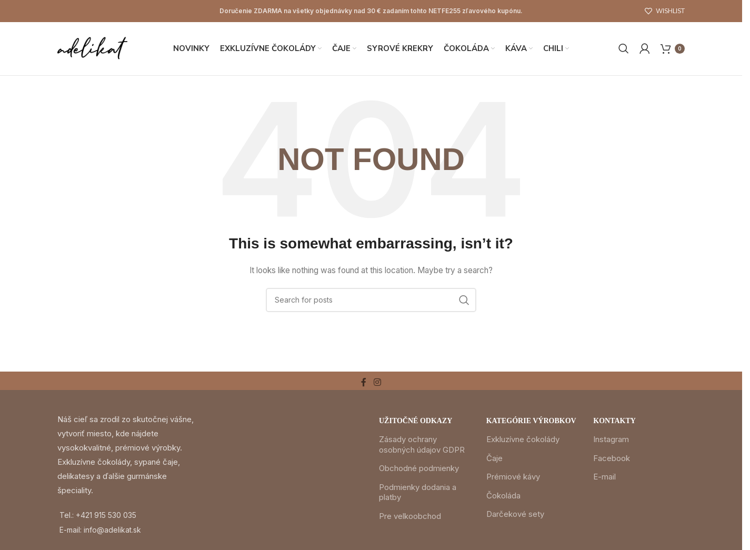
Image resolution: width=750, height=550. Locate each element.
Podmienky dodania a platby (417, 494)
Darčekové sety (515, 516)
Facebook (611, 460)
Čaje (494, 460)
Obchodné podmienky (419, 470)
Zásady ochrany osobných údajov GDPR (422, 446)
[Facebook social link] (363, 384)
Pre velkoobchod (410, 518)
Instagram (611, 441)
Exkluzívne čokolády (522, 441)
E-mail (604, 479)
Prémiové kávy (513, 479)
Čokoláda (503, 497)
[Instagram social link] (377, 384)
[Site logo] (93, 48)
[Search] (623, 49)
